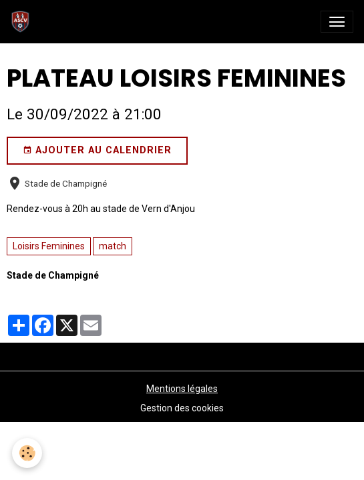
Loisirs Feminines (49, 246)
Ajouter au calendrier (97, 151)
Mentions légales (182, 388)
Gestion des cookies (182, 408)
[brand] (23, 22)
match (112, 246)
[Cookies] (27, 453)
